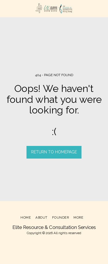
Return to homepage (54, 152)
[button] (6, 8)
